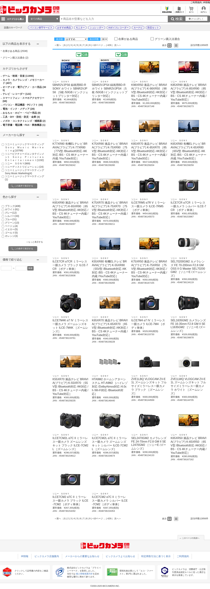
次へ (116, 45)
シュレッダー (96, 27)
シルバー (12, 216)
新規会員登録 (167, 11)
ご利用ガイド (179, 11)
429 (109, 45)
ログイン (203, 11)
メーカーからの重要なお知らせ (82, 556)
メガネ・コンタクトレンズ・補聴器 (24, 120)
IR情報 (206, 2)
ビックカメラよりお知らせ (120, 556)
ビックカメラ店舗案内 (46, 556)
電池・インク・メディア (19, 108)
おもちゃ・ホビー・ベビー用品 (22, 112)
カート (191, 11)
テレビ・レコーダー (17, 94)
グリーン (12, 222)
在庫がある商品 (15, 51)
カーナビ (138, 27)
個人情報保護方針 (84, 574)
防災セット (153, 27)
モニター (80, 27)
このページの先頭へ (190, 538)
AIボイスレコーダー (118, 27)
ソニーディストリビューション (24, 166)
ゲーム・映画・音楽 (18, 75)
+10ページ (97, 45)
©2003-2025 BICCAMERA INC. (105, 586)
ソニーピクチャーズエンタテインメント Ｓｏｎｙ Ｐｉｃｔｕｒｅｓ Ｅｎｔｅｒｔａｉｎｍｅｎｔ (26, 157)
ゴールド (11, 232)
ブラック (12, 206)
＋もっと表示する (34, 242)
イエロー (11, 229)
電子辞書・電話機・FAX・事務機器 (24, 125)
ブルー (11, 219)
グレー (11, 212)
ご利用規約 (196, 2)
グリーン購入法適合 (15, 57)
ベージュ (11, 226)
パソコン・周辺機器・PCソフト (23, 104)
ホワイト (12, 209)
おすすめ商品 (64, 27)
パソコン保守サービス (41, 27)
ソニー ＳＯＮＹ (17, 163)
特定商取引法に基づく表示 (156, 556)
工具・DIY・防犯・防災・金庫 (21, 116)
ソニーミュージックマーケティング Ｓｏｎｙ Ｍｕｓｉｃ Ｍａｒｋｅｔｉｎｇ (26, 147)
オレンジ (11, 236)
